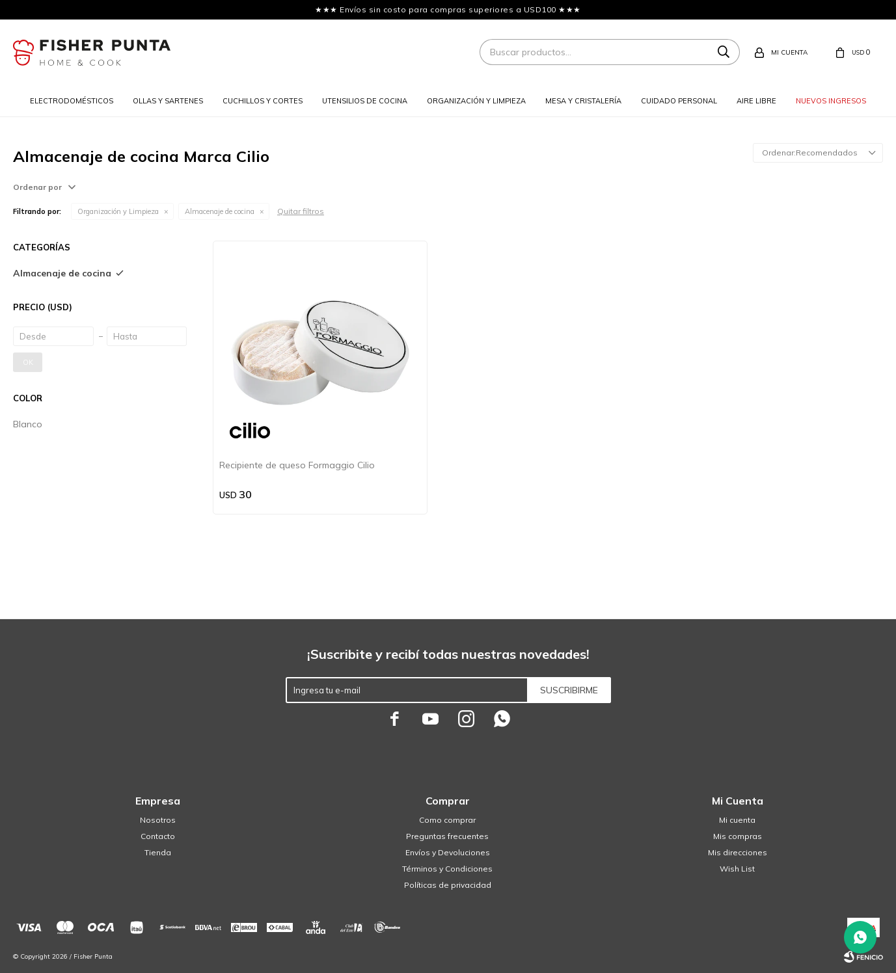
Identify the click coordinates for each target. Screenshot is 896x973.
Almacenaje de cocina (219, 211)
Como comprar (447, 820)
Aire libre (756, 100)
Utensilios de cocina (364, 100)
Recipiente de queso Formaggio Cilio (297, 465)
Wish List (737, 868)
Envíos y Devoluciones (447, 852)
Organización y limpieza (476, 100)
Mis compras (737, 836)
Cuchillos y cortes (263, 100)
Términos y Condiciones (447, 868)
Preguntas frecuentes (447, 836)
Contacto (158, 836)
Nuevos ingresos (831, 100)
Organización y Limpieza (118, 211)
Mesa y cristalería (583, 100)
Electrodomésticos (71, 100)
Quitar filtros (300, 211)
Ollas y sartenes (168, 100)
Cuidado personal (679, 100)
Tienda (157, 852)
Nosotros (158, 820)
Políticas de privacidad (447, 885)
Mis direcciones (737, 852)
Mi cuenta (737, 820)
